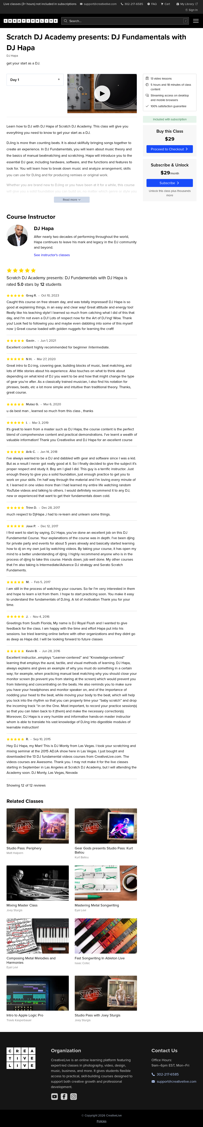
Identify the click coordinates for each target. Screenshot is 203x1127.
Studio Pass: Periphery (24, 848)
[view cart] (166, 4)
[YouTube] (54, 1096)
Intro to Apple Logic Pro (25, 1015)
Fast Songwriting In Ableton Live (100, 958)
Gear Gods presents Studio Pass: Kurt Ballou (104, 850)
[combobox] (125, 20)
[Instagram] (73, 1096)
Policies (101, 1121)
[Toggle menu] (195, 20)
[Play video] (102, 93)
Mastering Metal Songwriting (97, 905)
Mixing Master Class (22, 905)
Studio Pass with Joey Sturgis (97, 1015)
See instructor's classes (52, 254)
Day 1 (14, 79)
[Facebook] (64, 1096)
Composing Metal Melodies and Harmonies (31, 960)
